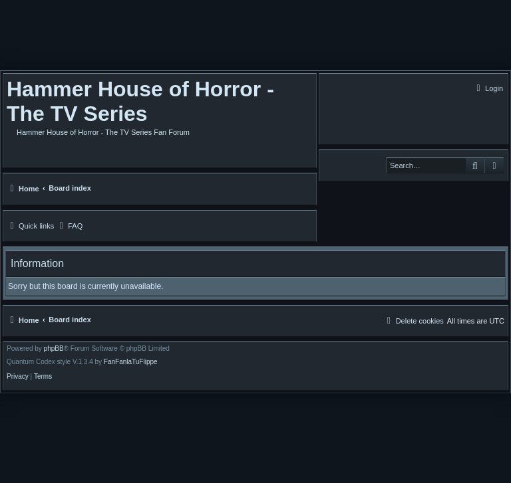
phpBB (54, 348)
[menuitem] (488, 88)
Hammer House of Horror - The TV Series (140, 101)
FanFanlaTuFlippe (131, 362)
